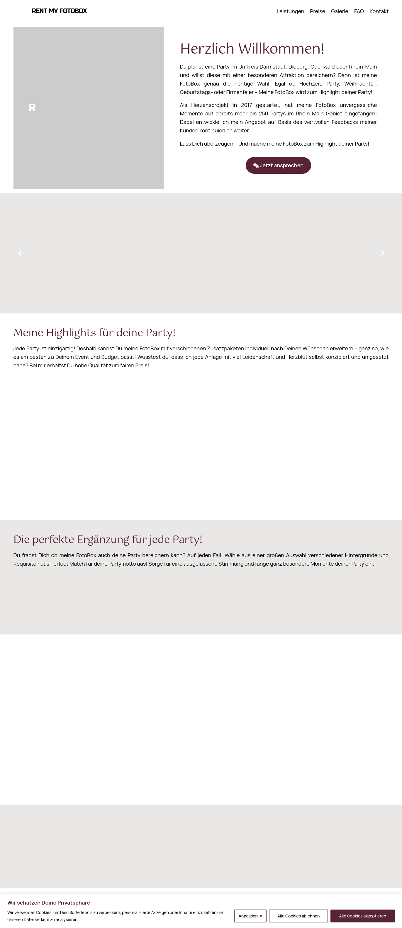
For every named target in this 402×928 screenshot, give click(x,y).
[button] (278, 165)
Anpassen (248, 916)
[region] (201, 911)
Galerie (339, 11)
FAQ (359, 11)
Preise (317, 11)
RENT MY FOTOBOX (59, 11)
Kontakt (379, 11)
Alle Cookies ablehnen (298, 916)
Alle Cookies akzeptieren (362, 916)
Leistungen (290, 11)
